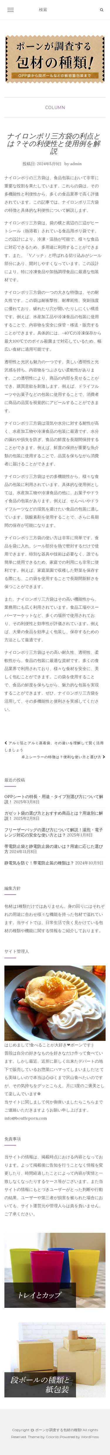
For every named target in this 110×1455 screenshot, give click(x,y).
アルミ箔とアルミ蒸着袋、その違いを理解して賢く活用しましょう (54, 746)
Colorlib (52, 1437)
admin (76, 163)
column (55, 107)
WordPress (90, 1437)
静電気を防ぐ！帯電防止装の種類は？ (39, 862)
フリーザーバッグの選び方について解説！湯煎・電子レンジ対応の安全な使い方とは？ (53, 832)
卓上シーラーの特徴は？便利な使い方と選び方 (63, 757)
